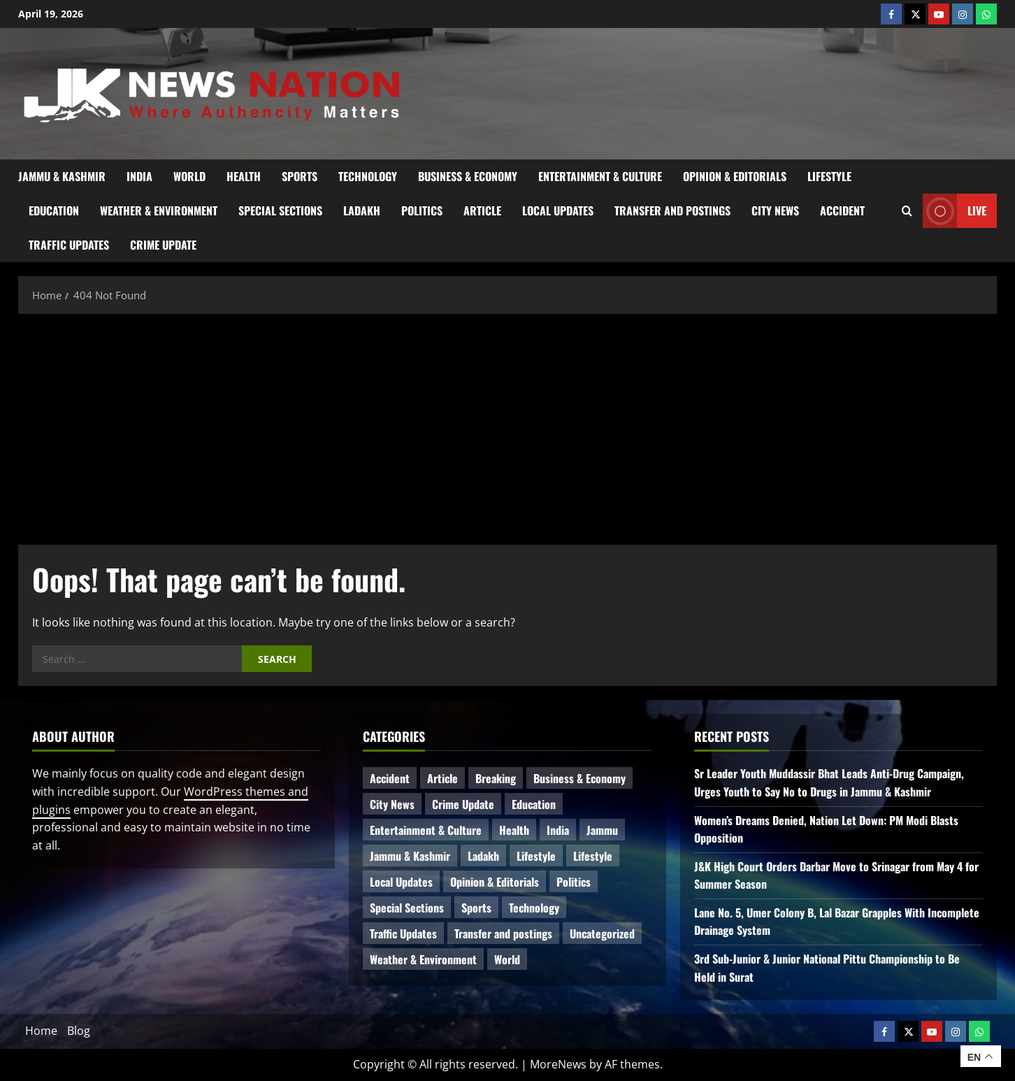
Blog (78, 1030)
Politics (421, 210)
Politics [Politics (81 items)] (573, 881)
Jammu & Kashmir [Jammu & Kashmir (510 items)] (410, 855)
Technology (367, 176)
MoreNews (558, 1064)
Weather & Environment (158, 210)
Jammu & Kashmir (62, 176)
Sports (299, 176)
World (189, 176)
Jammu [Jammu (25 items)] (602, 830)
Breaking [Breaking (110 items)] (495, 778)
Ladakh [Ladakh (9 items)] (483, 855)
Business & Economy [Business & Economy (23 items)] (579, 778)
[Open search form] (907, 210)
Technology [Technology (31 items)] (534, 907)
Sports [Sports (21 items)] (476, 907)
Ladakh (361, 210)
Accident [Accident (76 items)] (390, 778)
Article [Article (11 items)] (442, 778)
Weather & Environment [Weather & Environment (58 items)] (423, 959)
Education (54, 210)
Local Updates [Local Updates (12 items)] (401, 881)
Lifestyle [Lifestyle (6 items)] (536, 855)
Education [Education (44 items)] (534, 804)
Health (243, 176)
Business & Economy (467, 176)
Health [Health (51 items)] (514, 830)
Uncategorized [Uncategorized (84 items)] (602, 933)
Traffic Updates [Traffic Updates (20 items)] (403, 933)
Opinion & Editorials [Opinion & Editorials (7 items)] (494, 881)
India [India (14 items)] (558, 830)
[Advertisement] (507, 426)
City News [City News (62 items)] (392, 804)
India (139, 176)
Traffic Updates (69, 244)
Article (482, 210)
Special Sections (280, 210)
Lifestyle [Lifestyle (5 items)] (592, 855)
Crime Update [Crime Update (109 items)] (463, 804)
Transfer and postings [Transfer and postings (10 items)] (503, 933)
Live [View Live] (954, 211)
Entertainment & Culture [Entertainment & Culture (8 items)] (426, 830)
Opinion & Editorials (734, 176)
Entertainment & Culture (600, 176)
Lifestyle (829, 176)
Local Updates (557, 210)
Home (41, 1030)
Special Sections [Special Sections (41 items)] (407, 907)
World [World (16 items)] (507, 959)
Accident (842, 210)
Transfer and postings (672, 210)
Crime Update (163, 244)
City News (775, 210)
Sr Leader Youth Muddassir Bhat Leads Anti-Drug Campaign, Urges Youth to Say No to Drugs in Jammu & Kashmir (829, 782)
